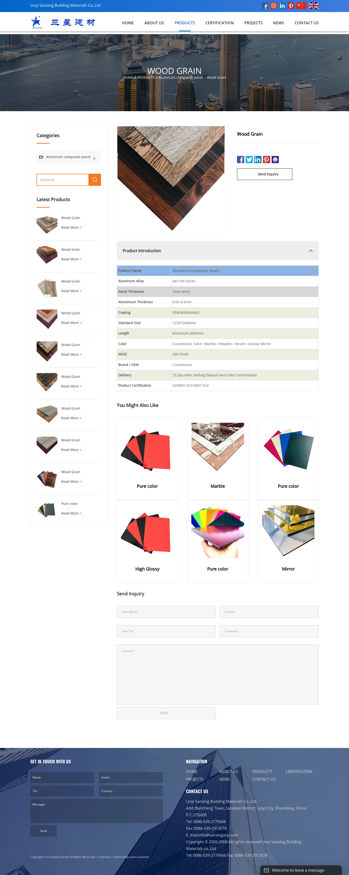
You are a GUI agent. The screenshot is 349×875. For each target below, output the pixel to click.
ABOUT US (154, 23)
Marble (218, 486)
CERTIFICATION (220, 23)
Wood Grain (216, 77)
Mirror (288, 569)
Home (128, 23)
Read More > (71, 227)
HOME (191, 771)
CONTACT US (307, 23)
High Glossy (147, 569)
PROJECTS (253, 23)
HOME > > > (174, 77)
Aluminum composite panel (181, 77)
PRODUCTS (184, 23)
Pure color (69, 503)
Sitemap (104, 857)
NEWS (278, 23)
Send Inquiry (268, 174)
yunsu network (139, 857)
